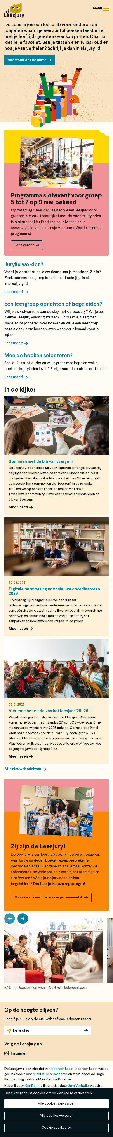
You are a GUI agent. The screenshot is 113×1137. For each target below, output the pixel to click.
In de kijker (19, 390)
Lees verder (24, 245)
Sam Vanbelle (78, 1086)
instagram (19, 1053)
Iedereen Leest (62, 1069)
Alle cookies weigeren (56, 1115)
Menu (106, 10)
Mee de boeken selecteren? (38, 356)
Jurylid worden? (23, 265)
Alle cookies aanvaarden (56, 1103)
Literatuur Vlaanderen (51, 1074)
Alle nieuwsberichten (22, 769)
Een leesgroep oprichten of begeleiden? (53, 304)
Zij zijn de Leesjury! (38, 847)
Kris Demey (33, 1086)
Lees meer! (13, 292)
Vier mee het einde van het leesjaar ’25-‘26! (49, 711)
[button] (9, 918)
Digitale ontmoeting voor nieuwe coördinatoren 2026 (54, 591)
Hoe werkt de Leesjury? (27, 60)
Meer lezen (18, 507)
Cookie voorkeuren (57, 1128)
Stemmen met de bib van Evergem (41, 462)
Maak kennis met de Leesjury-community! (48, 897)
